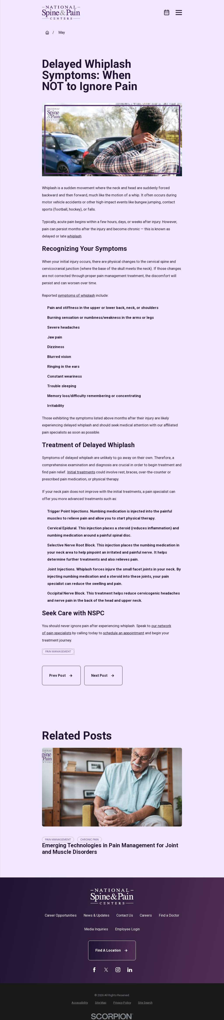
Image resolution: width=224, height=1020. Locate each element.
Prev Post (61, 675)
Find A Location (112, 950)
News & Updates (96, 915)
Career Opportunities (61, 915)
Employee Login (127, 929)
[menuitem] (80, 1003)
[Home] (61, 12)
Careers (146, 915)
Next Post (103, 675)
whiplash (74, 236)
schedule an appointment (123, 633)
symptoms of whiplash (76, 295)
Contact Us (124, 915)
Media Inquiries (96, 929)
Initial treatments (81, 472)
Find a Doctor (169, 915)
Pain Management (58, 651)
